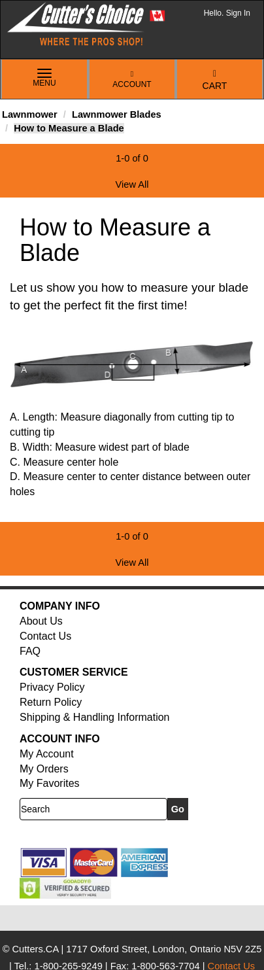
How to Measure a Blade (69, 128)
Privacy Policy (52, 687)
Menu (44, 78)
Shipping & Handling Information (94, 717)
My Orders (44, 768)
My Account (47, 753)
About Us (41, 621)
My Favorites (50, 783)
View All (131, 184)
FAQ (30, 651)
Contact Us (45, 636)
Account (131, 79)
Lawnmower (30, 114)
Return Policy (51, 702)
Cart (215, 80)
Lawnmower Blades (116, 114)
